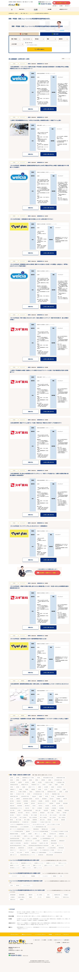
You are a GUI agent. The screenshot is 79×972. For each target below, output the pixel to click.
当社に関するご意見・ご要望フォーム (30, 916)
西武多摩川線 (27, 805)
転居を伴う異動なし (21, 897)
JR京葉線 (17, 786)
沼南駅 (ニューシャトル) (37, 865)
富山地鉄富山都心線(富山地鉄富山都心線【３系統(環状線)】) (39, 845)
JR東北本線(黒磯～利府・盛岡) (48, 777)
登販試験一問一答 (60, 923)
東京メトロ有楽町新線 (33, 817)
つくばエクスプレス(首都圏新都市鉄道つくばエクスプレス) (20, 824)
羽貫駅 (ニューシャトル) (27, 867)
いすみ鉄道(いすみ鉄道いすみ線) (45, 822)
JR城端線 (40, 796)
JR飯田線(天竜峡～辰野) (14, 796)
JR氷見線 (46, 796)
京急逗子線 (18, 815)
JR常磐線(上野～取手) (24, 784)
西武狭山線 (33, 803)
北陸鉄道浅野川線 (21, 847)
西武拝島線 (58, 803)
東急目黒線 (59, 810)
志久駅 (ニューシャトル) (59, 865)
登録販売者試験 (53, 923)
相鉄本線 (11, 819)
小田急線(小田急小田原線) (27, 810)
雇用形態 (60, 39)
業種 (48, 39)
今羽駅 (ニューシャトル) (62, 863)
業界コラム (28, 924)
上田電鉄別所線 (45, 840)
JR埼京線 (43, 784)
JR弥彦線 (28, 794)
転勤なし (66, 918)
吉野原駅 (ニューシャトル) (14, 865)
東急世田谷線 (42, 812)
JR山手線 (11, 777)
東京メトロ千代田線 (13, 817)
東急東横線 (53, 810)
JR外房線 (62, 784)
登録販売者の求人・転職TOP (13, 13)
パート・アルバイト (27, 885)
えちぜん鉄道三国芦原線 (51, 847)
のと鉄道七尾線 (29, 847)
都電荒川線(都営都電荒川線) (14, 822)
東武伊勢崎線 (44, 798)
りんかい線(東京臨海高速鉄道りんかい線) (47, 838)
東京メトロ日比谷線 (53, 815)
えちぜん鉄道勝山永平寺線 (39, 847)
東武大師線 (12, 801)
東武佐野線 (40, 801)
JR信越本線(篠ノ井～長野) (39, 791)
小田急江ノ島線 (37, 810)
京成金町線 (47, 805)
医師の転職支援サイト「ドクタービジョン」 (40, 927)
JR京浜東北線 (59, 786)
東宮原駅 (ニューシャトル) (50, 863)
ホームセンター (45, 876)
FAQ (47, 924)
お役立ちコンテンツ (20, 923)
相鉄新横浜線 (35, 819)
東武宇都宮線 (25, 801)
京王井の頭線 (12, 810)
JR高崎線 (56, 784)
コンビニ (23, 876)
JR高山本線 (34, 796)
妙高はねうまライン (23, 850)
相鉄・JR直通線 (26, 819)
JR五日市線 (40, 782)
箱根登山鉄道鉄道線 (49, 854)
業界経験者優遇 (12, 894)
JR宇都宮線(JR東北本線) (14, 784)
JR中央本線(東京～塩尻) (58, 779)
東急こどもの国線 (50, 812)
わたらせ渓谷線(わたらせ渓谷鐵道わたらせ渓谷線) (59, 831)
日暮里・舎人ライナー (13, 854)
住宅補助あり (66, 894)
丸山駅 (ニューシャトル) (48, 865)
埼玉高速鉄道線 (34, 822)
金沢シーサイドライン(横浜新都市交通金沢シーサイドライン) (20, 829)
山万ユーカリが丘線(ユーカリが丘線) (53, 824)
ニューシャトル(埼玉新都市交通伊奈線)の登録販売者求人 (39, 13)
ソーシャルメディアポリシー (58, 911)
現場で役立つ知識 (38, 924)
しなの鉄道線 (37, 840)
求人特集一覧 (19, 918)
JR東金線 (52, 786)
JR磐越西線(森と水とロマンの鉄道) (28, 777)
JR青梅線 (33, 782)
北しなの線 (12, 852)
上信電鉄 (44, 833)
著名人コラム (44, 924)
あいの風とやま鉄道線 (33, 850)
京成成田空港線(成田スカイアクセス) (16, 808)
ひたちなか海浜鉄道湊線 (24, 826)
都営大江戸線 (42, 819)
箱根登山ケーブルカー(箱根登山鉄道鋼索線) (39, 852)
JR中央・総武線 (19, 852)
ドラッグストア (14, 876)
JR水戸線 (45, 789)
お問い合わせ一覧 (20, 916)
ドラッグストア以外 (42, 918)
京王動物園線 (61, 808)
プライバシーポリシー (39, 911)
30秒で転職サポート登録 (61, 2)
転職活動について (27, 923)
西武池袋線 (61, 801)
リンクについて (31, 913)
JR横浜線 (30, 779)
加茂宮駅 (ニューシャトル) (38, 863)
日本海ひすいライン (13, 850)
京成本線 (33, 805)
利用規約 (26, 913)
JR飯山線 (66, 791)
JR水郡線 (39, 789)
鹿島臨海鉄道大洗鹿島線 (14, 833)
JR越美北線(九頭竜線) (60, 796)
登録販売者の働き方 (47, 923)
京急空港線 (64, 812)
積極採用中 (30, 894)
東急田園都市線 (12, 812)
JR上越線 (63, 789)
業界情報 (32, 924)
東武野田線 (58, 798)
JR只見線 (38, 777)
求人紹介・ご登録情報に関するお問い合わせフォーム (46, 916)
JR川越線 (49, 784)
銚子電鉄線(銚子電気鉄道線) (14, 838)
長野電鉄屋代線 (61, 840)
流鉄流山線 (49, 836)
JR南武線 (11, 779)
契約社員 (17, 885)
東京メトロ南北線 (53, 817)
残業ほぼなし (57, 897)
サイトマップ (37, 913)
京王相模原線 (39, 808)
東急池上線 (27, 812)
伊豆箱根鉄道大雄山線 (13, 826)
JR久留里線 (46, 786)
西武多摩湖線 (19, 805)
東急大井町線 (20, 812)
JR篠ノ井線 (47, 794)
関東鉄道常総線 (36, 829)
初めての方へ (19, 911)
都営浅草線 (49, 819)
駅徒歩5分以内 (12, 899)
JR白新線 (60, 791)
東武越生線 (18, 801)
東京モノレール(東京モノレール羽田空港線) (29, 838)
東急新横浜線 (67, 810)
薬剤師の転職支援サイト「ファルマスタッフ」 (24, 927)
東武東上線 (37, 798)
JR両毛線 (57, 789)
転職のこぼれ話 (40, 923)
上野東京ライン (12, 791)
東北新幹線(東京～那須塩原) (27, 798)
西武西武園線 (65, 803)
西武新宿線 (51, 803)
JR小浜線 (11, 798)
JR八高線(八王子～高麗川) (49, 782)
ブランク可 (39, 897)
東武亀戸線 (65, 798)
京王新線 (18, 810)
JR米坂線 (17, 777)
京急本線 (58, 812)
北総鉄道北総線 (40, 854)
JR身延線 (30, 791)
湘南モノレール (37, 833)
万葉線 (53, 845)
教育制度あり (48, 897)
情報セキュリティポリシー (48, 911)
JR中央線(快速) (12, 782)
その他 (61, 876)
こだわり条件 (14, 44)
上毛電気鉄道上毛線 (52, 833)
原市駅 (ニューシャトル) (26, 865)
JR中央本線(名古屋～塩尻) (37, 794)
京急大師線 (12, 815)
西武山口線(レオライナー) (42, 803)
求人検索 (23, 911)
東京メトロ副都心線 (62, 817)
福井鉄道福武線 (61, 847)
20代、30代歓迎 (39, 894)
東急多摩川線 (34, 812)
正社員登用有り (24, 920)
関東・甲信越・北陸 (24, 13)
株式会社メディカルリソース (22, 928)
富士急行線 (27, 852)
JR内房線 (11, 786)
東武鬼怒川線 (33, 801)
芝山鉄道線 (23, 833)
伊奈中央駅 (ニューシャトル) (14, 867)
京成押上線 (40, 805)
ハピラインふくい (60, 850)
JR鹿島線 (39, 786)
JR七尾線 (52, 796)
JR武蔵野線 (24, 779)
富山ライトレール (60, 845)
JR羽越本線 (20, 782)
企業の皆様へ (28, 911)
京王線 (33, 808)
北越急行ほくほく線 (28, 840)
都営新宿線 (63, 819)
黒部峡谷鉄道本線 (54, 843)
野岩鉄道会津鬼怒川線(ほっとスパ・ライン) (27, 854)
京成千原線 (61, 805)
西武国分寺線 (12, 805)
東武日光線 (51, 798)
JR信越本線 (33, 789)
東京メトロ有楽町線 (23, 817)
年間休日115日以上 (66, 897)
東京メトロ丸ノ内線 (43, 815)
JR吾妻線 (26, 789)
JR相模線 (49, 779)
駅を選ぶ (37, 39)
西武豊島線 (26, 803)
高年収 (48, 894)
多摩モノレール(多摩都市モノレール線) (60, 836)
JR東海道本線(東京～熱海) (60, 777)
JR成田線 (23, 786)
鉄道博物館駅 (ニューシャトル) (26, 863)
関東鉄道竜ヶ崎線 (45, 829)
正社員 (11, 885)
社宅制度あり (13, 897)
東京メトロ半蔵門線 (43, 817)
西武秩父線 (12, 803)
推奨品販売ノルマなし (60, 918)
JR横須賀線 (43, 779)
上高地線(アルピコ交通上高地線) (15, 843)
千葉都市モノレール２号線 (40, 836)
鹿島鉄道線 (28, 831)
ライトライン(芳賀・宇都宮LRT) (15, 836)
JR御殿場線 (18, 798)
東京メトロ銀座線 (34, 815)
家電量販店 (33, 876)
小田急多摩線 (45, 810)
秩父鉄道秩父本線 (25, 822)
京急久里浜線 (25, 815)
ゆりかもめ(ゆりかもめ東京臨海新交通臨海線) (40, 831)
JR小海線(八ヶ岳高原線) (22, 791)
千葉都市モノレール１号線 (28, 836)
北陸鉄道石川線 (12, 847)
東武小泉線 (54, 801)
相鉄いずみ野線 (18, 819)
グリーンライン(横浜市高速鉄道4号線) (55, 852)
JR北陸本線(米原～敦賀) (25, 796)
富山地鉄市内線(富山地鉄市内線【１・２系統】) (18, 845)
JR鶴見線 (17, 779)
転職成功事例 (23, 924)
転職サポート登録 (59, 916)
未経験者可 (22, 899)
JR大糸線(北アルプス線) (20, 794)
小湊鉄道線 (30, 833)
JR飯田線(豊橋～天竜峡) (56, 794)
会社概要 (33, 911)
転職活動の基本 (34, 923)
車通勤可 (30, 897)
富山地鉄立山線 (34, 843)
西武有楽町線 (19, 803)
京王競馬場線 (54, 808)
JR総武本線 (27, 782)
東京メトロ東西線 (62, 815)
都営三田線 (56, 819)
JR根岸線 (36, 779)
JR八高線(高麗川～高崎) (60, 782)
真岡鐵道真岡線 (61, 833)
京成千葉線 (54, 805)
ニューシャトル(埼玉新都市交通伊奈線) (16, 831)
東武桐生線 (47, 801)
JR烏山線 (20, 789)
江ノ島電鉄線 (53, 829)
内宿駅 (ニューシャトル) (38, 867)
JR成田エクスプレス (31, 786)
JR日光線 (51, 789)
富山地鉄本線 (26, 843)
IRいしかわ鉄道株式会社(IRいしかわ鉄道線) (47, 850)
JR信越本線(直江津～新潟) (51, 791)
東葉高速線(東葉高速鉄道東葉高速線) (16, 840)
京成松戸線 (27, 808)
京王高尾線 (47, 808)
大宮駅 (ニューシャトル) (14, 863)
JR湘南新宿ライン (13, 789)
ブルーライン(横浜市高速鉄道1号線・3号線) (39, 826)
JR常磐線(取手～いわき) (35, 784)
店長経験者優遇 (21, 894)
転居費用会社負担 (57, 894)
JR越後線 (11, 794)
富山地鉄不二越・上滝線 (44, 843)
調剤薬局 (54, 876)
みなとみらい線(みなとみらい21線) (38, 824)
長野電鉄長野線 (53, 840)
